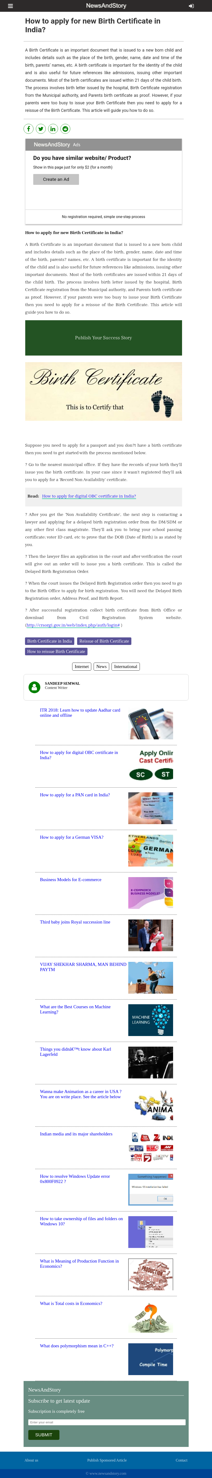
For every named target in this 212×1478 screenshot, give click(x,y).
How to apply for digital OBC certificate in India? (89, 496)
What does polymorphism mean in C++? (77, 1345)
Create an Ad (56, 179)
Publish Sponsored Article (107, 1460)
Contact (181, 1460)
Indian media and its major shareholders (76, 1133)
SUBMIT (44, 1434)
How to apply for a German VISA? (72, 837)
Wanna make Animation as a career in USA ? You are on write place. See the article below (81, 1094)
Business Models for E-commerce (71, 879)
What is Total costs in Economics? (71, 1303)
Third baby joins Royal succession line (75, 921)
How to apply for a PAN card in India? (75, 794)
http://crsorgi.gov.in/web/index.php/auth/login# (73, 625)
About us (31, 1460)
